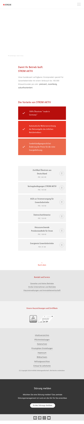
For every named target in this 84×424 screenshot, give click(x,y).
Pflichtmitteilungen (42, 343)
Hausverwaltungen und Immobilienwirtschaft (42, 294)
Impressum (42, 356)
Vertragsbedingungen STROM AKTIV (46, 190)
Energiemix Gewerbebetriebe (46, 249)
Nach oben (42, 267)
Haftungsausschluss (42, 365)
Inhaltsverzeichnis (42, 339)
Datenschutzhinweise (46, 220)
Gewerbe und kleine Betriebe (42, 287)
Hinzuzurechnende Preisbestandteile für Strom (46, 235)
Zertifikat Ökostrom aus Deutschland (46, 174)
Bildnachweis (42, 360)
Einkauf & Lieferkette (42, 369)
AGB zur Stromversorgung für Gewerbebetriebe (46, 206)
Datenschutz (42, 347)
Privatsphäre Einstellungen (42, 352)
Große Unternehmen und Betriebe (42, 290)
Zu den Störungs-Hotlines (42, 409)
